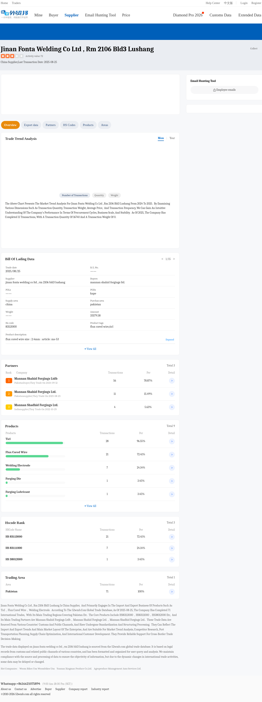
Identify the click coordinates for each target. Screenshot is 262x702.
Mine (38, 15)
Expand (170, 339)
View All (90, 349)
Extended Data (249, 15)
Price (126, 15)
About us (6, 689)
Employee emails (224, 90)
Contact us (21, 689)
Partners (50, 125)
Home (4, 3)
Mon (161, 138)
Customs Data (221, 15)
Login (244, 3)
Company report (78, 689)
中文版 (228, 3)
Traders (16, 3)
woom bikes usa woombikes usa (36, 668)
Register (256, 3)
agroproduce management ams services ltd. (117, 668)
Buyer (53, 15)
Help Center (213, 3)
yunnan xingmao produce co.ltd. (74, 668)
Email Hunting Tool (100, 15)
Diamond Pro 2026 (188, 15)
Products (88, 125)
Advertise (35, 689)
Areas (104, 125)
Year (172, 138)
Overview (10, 125)
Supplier (72, 15)
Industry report (100, 689)
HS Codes (69, 125)
